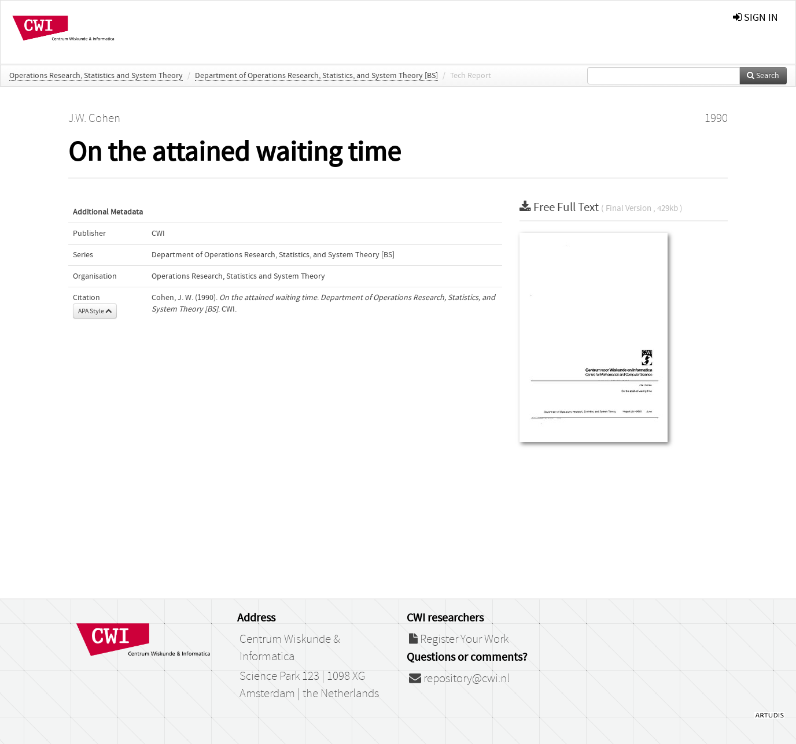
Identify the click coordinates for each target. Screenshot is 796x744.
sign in (755, 18)
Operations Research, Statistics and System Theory (96, 75)
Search (763, 75)
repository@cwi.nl (459, 679)
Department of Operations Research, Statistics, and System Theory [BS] (316, 75)
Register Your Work (458, 639)
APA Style (95, 311)
